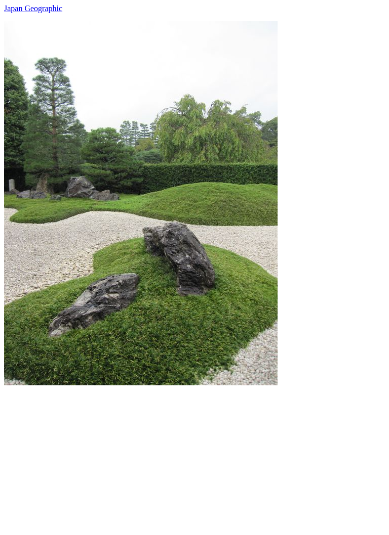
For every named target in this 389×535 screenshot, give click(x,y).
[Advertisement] (194, 456)
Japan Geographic (33, 8)
